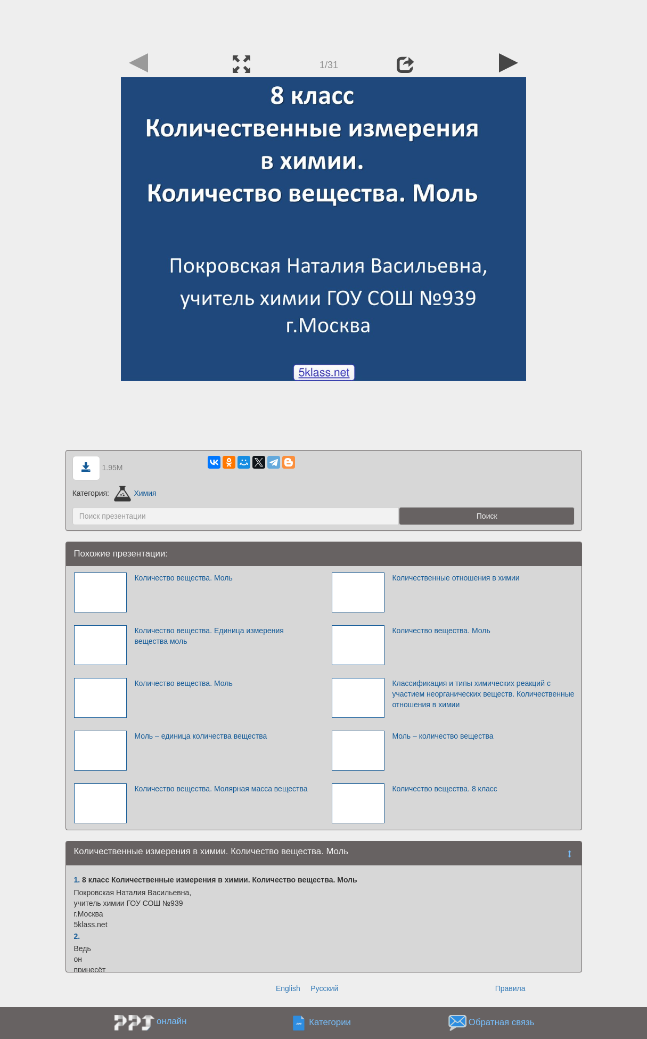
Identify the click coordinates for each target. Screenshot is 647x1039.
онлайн (171, 1021)
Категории (330, 1022)
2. (77, 936)
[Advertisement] (324, 24)
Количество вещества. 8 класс (444, 788)
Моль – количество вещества (442, 736)
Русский (324, 988)
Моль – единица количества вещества (200, 736)
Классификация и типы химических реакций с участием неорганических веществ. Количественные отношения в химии (483, 694)
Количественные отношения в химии (455, 578)
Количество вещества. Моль (183, 578)
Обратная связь (502, 1022)
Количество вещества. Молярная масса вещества (220, 788)
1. (77, 880)
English (288, 988)
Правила (510, 988)
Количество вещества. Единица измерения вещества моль (208, 635)
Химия (135, 493)
